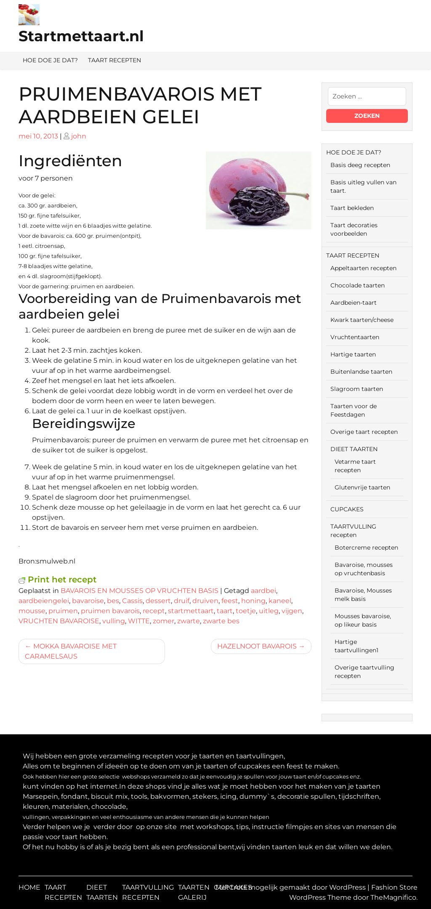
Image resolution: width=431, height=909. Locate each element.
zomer (163, 621)
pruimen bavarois (110, 611)
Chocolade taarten (357, 285)
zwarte (188, 621)
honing (253, 601)
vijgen (292, 611)
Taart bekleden (352, 208)
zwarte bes (221, 621)
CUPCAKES (347, 509)
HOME (29, 887)
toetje (246, 611)
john (78, 136)
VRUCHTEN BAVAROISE (59, 621)
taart (225, 611)
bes (113, 601)
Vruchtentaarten (354, 337)
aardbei (263, 591)
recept (154, 611)
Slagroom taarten (356, 389)
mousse (32, 611)
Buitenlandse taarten (361, 371)
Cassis (132, 601)
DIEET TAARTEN (354, 449)
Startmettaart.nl (81, 36)
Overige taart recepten (364, 432)
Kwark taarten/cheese (362, 320)
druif (181, 601)
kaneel (280, 601)
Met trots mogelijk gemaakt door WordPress (291, 887)
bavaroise (88, 601)
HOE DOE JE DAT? (50, 60)
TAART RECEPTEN (114, 60)
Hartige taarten (353, 354)
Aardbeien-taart (353, 302)
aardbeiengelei (44, 601)
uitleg (269, 611)
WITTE (139, 621)
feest (229, 601)
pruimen (63, 611)
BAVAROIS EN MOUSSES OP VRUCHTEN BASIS (139, 591)
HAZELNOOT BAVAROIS (257, 646)
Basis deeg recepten (360, 165)
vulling (113, 621)
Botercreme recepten (366, 547)
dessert (158, 601)
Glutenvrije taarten (362, 487)
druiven (205, 601)
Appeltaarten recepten (363, 268)
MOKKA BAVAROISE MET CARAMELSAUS (71, 651)
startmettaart (191, 611)
